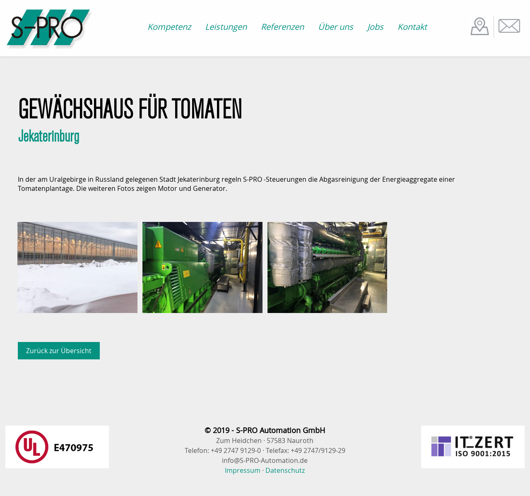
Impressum (242, 470)
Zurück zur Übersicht (59, 350)
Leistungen (226, 26)
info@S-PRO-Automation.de (265, 460)
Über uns (335, 26)
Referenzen (282, 26)
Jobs (375, 26)
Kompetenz (169, 26)
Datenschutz (285, 470)
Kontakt (412, 26)
